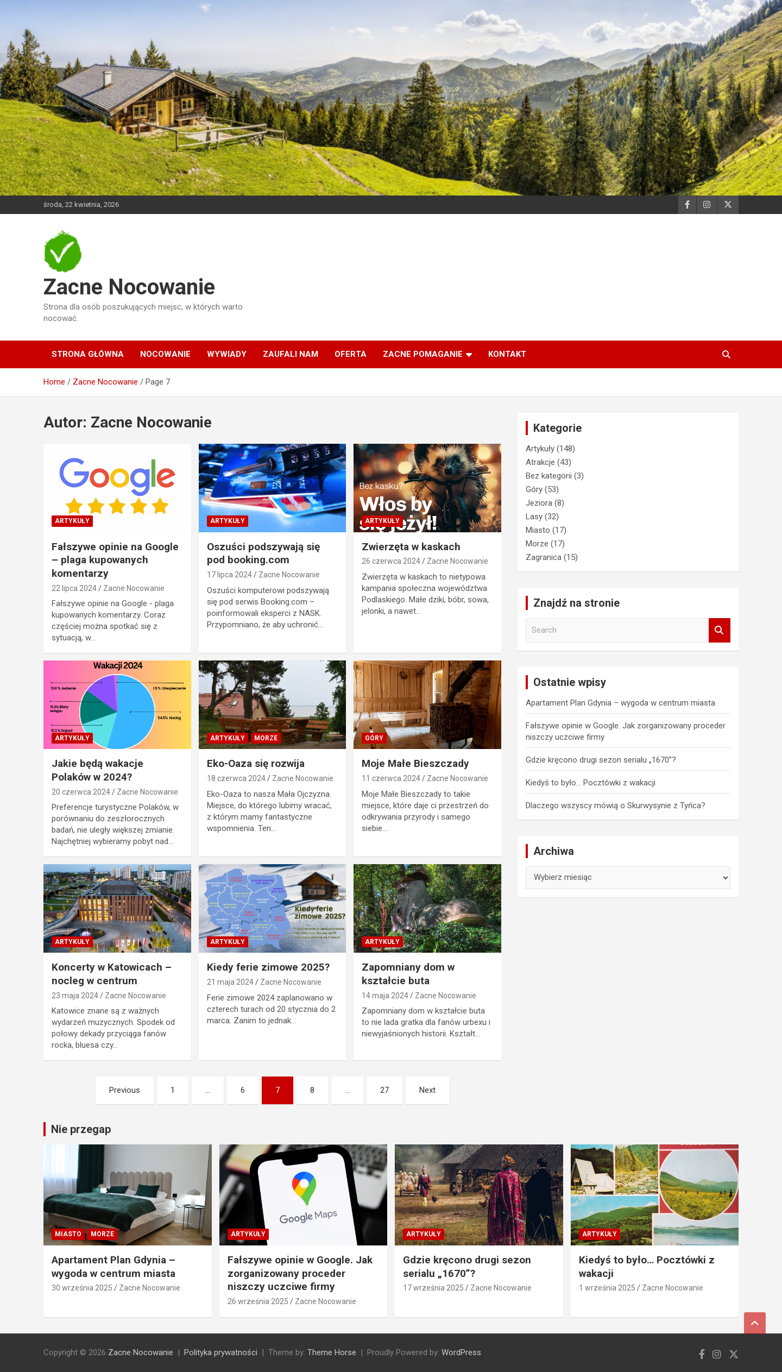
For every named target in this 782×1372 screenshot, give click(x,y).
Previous (124, 1090)
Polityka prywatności (220, 1352)
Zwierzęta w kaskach (411, 546)
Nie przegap (81, 1129)
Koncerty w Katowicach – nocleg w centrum (112, 974)
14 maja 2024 (385, 995)
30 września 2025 (82, 1287)
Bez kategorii (549, 476)
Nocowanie (165, 354)
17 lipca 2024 (229, 574)
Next (427, 1090)
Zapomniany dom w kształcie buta (408, 974)
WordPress (461, 1352)
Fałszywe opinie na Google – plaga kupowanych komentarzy (115, 560)
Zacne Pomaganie (423, 354)
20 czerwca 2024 (81, 792)
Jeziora (539, 503)
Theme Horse (331, 1352)
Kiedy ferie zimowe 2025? (268, 967)
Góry (374, 738)
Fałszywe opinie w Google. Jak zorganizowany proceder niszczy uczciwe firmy (300, 1273)
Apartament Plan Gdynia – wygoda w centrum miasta (620, 703)
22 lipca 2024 (74, 588)
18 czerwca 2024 (236, 778)
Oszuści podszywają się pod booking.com (263, 553)
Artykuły (72, 521)
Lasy (534, 516)
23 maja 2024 (75, 995)
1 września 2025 (607, 1287)
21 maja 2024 (230, 982)
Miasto (538, 530)
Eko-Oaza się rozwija (256, 763)
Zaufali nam (290, 354)
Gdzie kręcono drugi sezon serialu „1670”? (601, 760)
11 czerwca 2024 (391, 778)
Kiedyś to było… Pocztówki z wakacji (590, 783)
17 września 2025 (433, 1287)
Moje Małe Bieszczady (415, 763)
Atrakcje (540, 462)
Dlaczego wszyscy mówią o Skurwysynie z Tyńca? (615, 805)
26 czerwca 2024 (391, 561)
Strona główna (88, 354)
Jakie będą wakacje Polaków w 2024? (97, 770)
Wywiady (227, 354)
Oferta (351, 354)
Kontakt (507, 354)
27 (384, 1090)
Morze (266, 738)
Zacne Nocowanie (129, 287)
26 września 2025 (258, 1301)
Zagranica (544, 557)
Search (719, 630)
